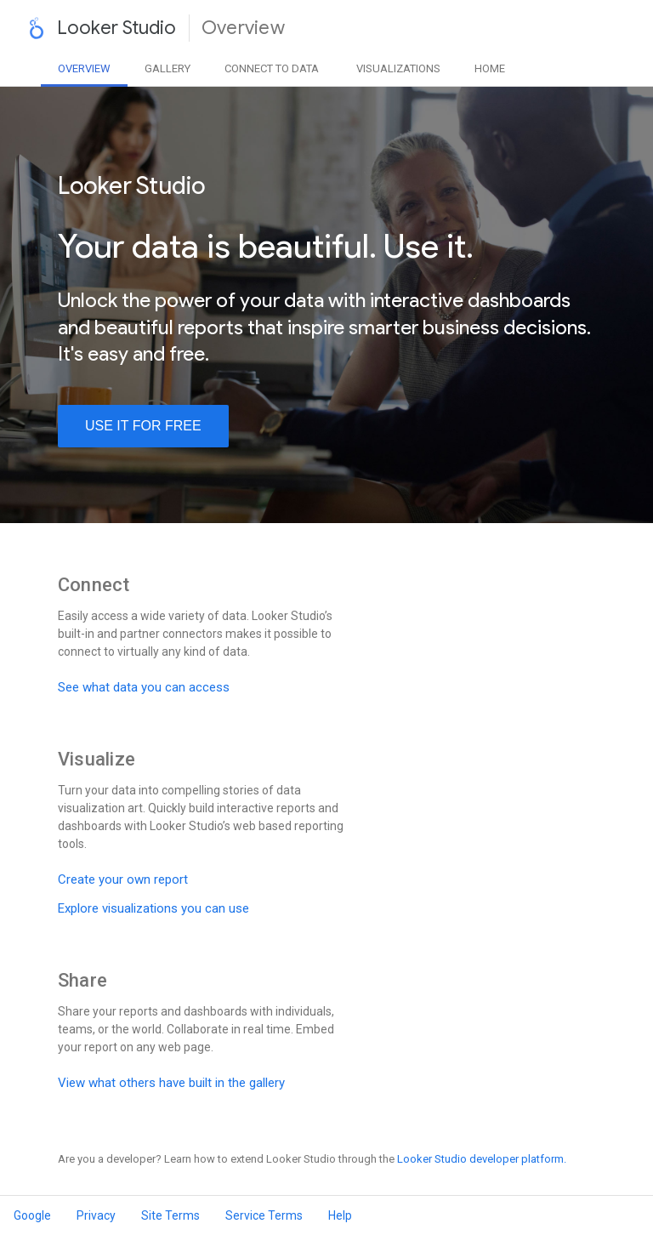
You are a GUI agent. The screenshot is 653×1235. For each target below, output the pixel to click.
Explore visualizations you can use (153, 908)
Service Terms (264, 1215)
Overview (84, 68)
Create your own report (123, 879)
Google (32, 1215)
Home (489, 68)
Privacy (96, 1215)
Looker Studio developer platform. (481, 1158)
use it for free (143, 425)
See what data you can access (144, 687)
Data (271, 68)
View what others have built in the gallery (171, 1082)
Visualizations (398, 68)
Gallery (167, 68)
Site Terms (170, 1215)
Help (340, 1215)
